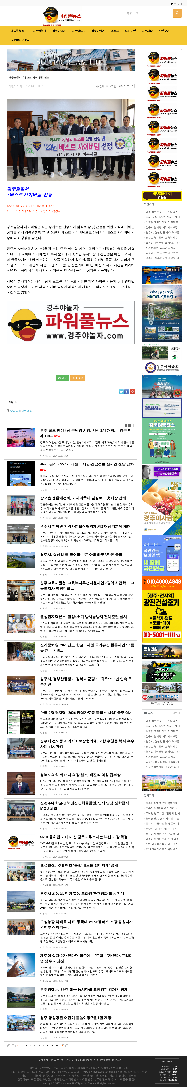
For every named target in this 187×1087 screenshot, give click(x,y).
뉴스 (150, 713)
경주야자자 (98, 31)
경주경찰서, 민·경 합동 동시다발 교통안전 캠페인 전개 (84, 989)
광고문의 (65, 1060)
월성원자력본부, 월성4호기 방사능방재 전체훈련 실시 (83, 617)
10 (57, 1045)
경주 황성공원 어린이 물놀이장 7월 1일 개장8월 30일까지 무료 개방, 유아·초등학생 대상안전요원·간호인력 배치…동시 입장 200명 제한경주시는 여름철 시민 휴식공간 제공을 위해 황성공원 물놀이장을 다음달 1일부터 (86, 1028)
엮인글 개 (28, 410)
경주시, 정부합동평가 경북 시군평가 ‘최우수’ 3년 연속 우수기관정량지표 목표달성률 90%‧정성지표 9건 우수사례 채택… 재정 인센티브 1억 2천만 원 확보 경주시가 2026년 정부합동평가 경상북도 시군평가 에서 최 (86, 694)
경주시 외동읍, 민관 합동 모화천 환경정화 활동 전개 (82, 894)
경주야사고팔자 (20, 40)
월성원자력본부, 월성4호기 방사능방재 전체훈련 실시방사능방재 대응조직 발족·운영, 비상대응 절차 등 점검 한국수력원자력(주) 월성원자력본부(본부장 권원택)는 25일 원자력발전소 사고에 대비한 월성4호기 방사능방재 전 (87, 627)
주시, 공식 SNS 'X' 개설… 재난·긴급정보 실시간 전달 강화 (87, 464)
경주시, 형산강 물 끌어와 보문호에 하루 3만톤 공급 (81, 555)
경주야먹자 (59, 31)
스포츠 (115, 31)
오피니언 (130, 31)
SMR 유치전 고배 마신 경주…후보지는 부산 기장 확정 (84, 837)
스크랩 (111, 86)
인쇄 (100, 86)
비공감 (78, 378)
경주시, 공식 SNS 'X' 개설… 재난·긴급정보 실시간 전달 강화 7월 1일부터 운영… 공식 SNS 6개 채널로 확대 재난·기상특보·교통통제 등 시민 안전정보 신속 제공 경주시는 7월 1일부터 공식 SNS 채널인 (87, 480)
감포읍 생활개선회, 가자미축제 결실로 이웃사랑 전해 (83, 498)
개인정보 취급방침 (82, 1060)
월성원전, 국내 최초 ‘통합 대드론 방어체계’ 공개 (79, 865)
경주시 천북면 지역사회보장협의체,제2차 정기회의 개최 (85, 526)
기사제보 (54, 1060)
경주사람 (147, 31)
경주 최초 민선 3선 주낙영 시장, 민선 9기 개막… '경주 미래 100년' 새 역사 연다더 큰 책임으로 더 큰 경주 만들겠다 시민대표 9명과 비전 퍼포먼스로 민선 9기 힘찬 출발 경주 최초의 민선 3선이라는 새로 (87, 446)
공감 (62, 378)
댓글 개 (15, 410)
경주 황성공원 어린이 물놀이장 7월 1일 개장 (75, 1018)
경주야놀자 (39, 31)
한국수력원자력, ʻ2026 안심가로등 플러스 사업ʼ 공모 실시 (86, 713)
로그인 (176, 3)
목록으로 (13, 402)
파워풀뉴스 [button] (19, 31)
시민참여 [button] (165, 31)
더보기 (176, 713)
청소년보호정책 (102, 1060)
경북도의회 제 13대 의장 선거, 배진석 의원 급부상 (80, 775)
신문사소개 (42, 1060)
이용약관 (117, 1060)
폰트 (122, 86)
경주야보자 (78, 31)
